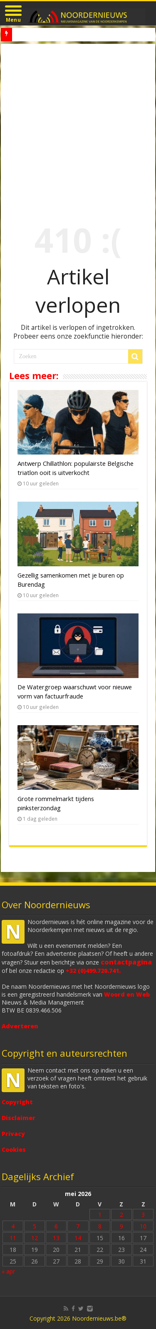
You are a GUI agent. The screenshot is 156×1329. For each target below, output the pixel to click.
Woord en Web (127, 994)
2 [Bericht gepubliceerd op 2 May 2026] (121, 1214)
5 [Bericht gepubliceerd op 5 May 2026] (34, 1226)
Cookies (14, 1149)
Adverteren (20, 1026)
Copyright (17, 1102)
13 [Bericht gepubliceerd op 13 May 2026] (56, 1238)
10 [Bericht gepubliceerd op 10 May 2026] (143, 1226)
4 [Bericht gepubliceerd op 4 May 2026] (13, 1226)
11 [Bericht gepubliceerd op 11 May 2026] (13, 1238)
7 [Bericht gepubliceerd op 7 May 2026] (77, 1226)
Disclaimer (18, 1118)
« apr (8, 1271)
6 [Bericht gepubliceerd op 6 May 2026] (56, 1226)
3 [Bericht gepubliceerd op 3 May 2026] (143, 1214)
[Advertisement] (78, 126)
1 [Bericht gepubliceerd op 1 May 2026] (100, 1214)
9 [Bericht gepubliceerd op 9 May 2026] (121, 1226)
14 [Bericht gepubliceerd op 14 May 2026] (77, 1238)
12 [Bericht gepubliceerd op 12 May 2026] (34, 1238)
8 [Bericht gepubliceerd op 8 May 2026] (100, 1226)
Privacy (13, 1134)
